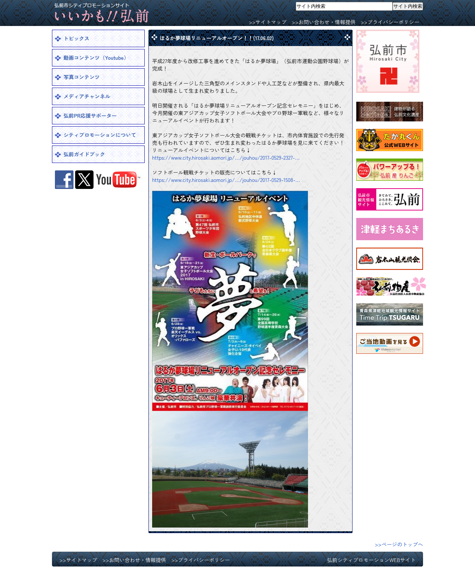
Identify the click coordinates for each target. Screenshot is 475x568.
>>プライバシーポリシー (390, 22)
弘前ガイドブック (84, 154)
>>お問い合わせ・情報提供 (324, 22)
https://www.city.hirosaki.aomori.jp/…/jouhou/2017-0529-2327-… (226, 157)
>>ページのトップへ (399, 544)
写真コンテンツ (81, 77)
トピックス (76, 38)
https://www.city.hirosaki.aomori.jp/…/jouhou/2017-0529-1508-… (226, 179)
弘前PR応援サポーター (90, 115)
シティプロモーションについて (99, 134)
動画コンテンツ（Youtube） (96, 57)
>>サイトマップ (267, 22)
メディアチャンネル (86, 96)
